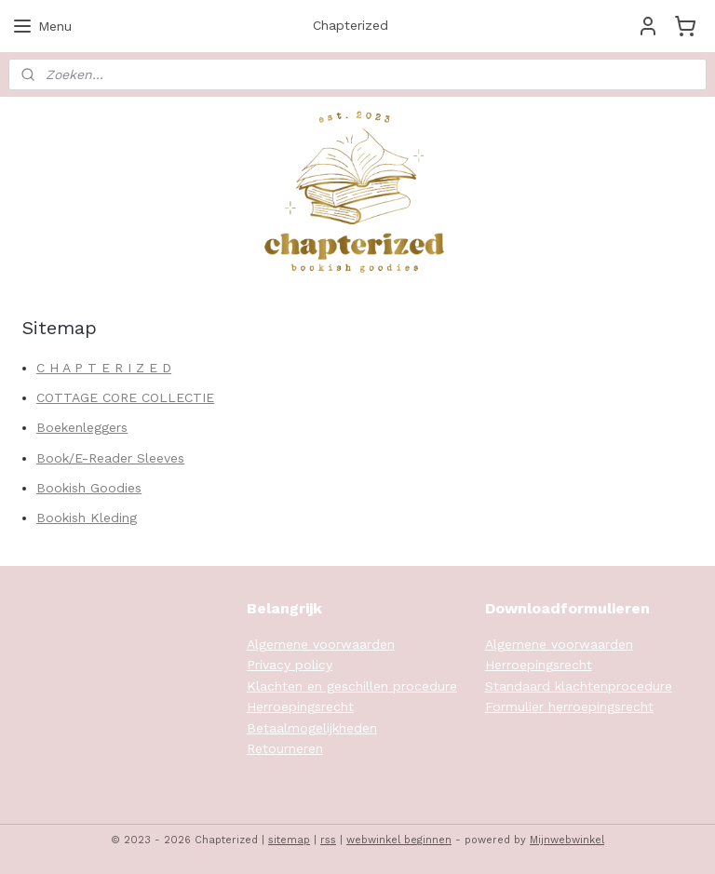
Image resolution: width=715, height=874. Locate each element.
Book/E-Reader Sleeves (110, 457)
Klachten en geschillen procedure (352, 686)
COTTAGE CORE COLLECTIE (125, 397)
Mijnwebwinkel (567, 840)
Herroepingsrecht (300, 706)
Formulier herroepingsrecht (569, 706)
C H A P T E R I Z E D (103, 366)
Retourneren (285, 748)
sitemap (289, 840)
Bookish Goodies (89, 487)
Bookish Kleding (86, 517)
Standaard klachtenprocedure (578, 686)
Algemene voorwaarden (321, 644)
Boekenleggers (82, 427)
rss (328, 840)
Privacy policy (289, 664)
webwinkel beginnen (399, 840)
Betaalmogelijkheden (312, 727)
